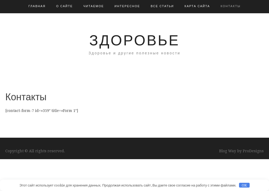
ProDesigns (253, 151)
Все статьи (162, 6)
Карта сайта (197, 6)
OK (244, 185)
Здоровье (134, 40)
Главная (36, 6)
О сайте (64, 6)
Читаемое (93, 6)
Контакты (230, 6)
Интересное (127, 6)
